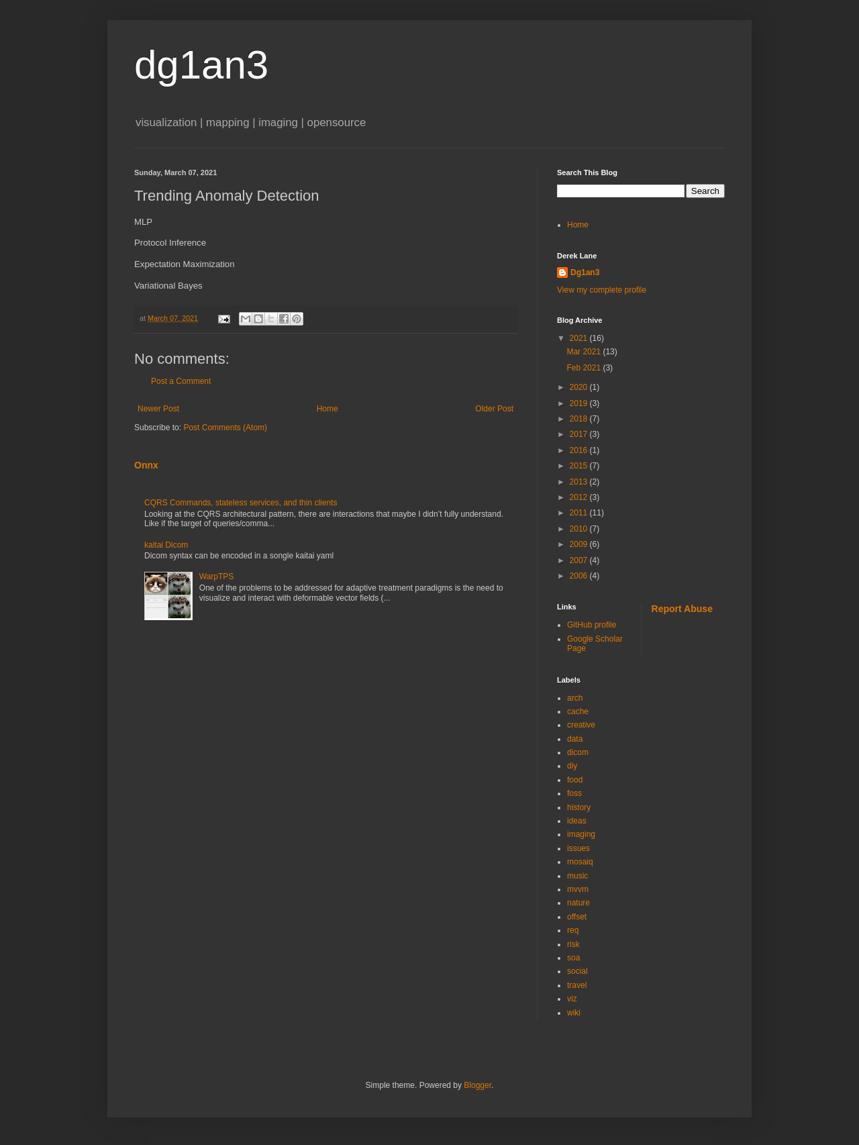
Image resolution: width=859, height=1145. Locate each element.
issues (578, 848)
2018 (580, 419)
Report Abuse (682, 608)
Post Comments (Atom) (225, 427)
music (577, 876)
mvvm (578, 889)
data (575, 739)
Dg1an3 (584, 272)
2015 (580, 465)
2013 (580, 482)
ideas (577, 821)
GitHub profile (591, 625)
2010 (580, 529)
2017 (580, 434)
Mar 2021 (584, 351)
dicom (578, 752)
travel (577, 985)
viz (572, 998)
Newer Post (158, 408)
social (577, 971)
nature (578, 902)
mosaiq (580, 861)
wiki (573, 1012)
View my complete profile (601, 290)
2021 (580, 338)
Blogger (477, 1085)
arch (575, 698)
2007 (580, 560)
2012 (580, 497)
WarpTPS (216, 576)
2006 (580, 576)
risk (573, 944)
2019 (580, 403)
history (579, 807)
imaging (581, 834)
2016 (580, 450)
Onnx (146, 465)
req (572, 930)
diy (572, 765)
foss (574, 793)
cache (578, 711)
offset (577, 917)
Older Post (494, 408)
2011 (580, 512)
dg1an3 (201, 64)
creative (581, 725)
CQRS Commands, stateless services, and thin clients (240, 502)
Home (327, 408)
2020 (580, 387)
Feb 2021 (584, 367)
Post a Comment (181, 381)
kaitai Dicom (166, 545)
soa (573, 957)
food (575, 780)
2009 (580, 544)
